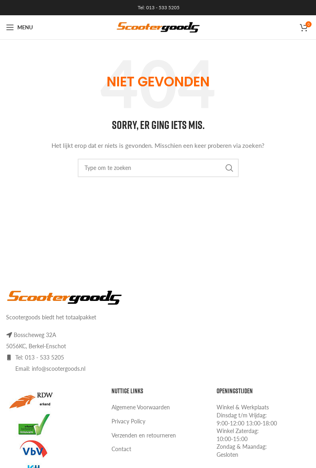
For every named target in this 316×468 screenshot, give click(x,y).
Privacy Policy (128, 421)
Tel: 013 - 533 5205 (158, 7)
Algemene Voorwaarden (141, 407)
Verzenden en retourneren (144, 435)
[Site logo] (158, 26)
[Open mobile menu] (19, 27)
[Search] (158, 168)
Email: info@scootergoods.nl (50, 368)
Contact (121, 449)
